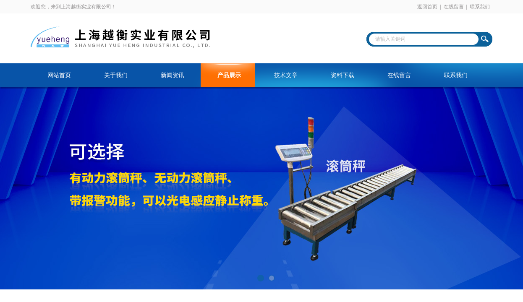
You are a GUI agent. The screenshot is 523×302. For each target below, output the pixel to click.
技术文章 (286, 75)
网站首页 (59, 75)
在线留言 (454, 7)
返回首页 (427, 7)
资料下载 (342, 75)
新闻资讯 (172, 75)
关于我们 (116, 75)
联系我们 (480, 7)
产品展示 (229, 75)
